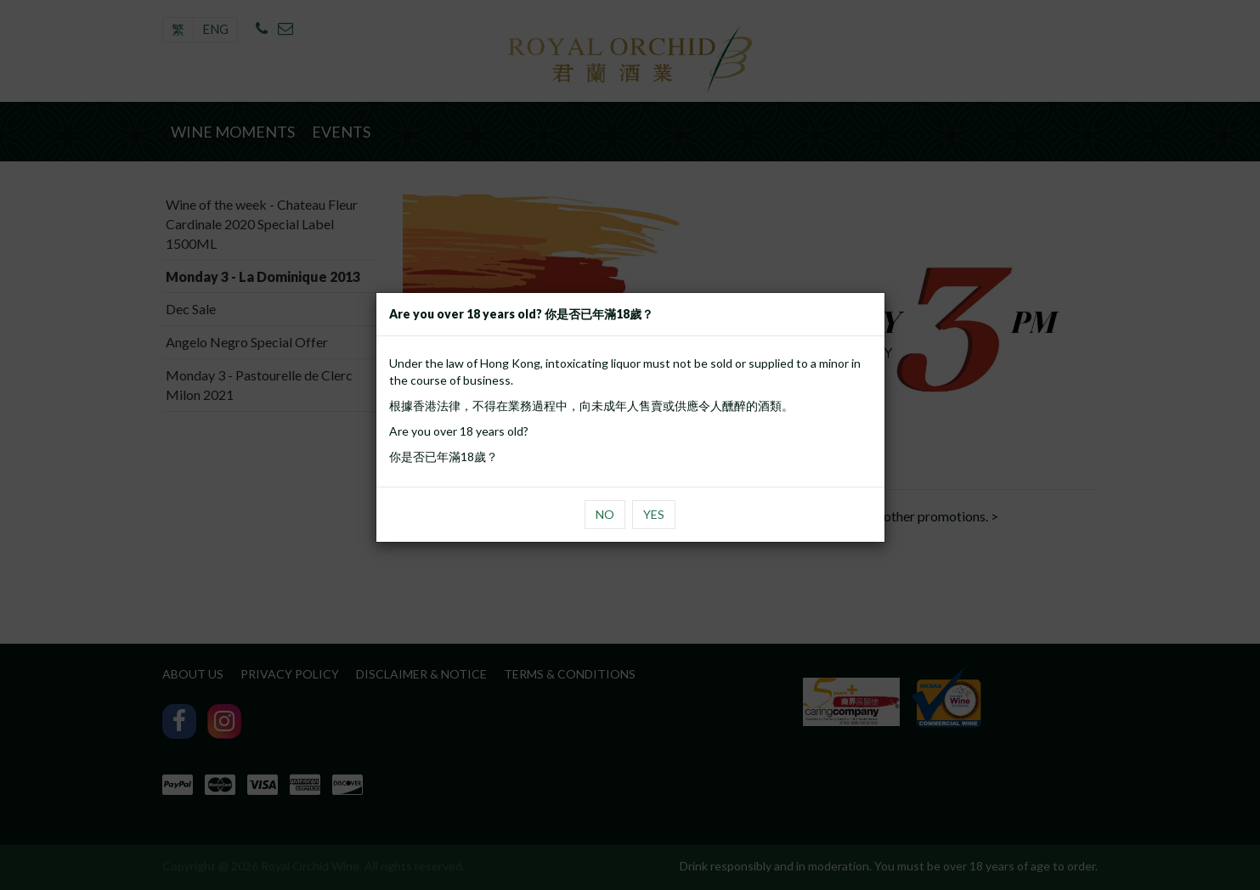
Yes (653, 514)
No (605, 514)
